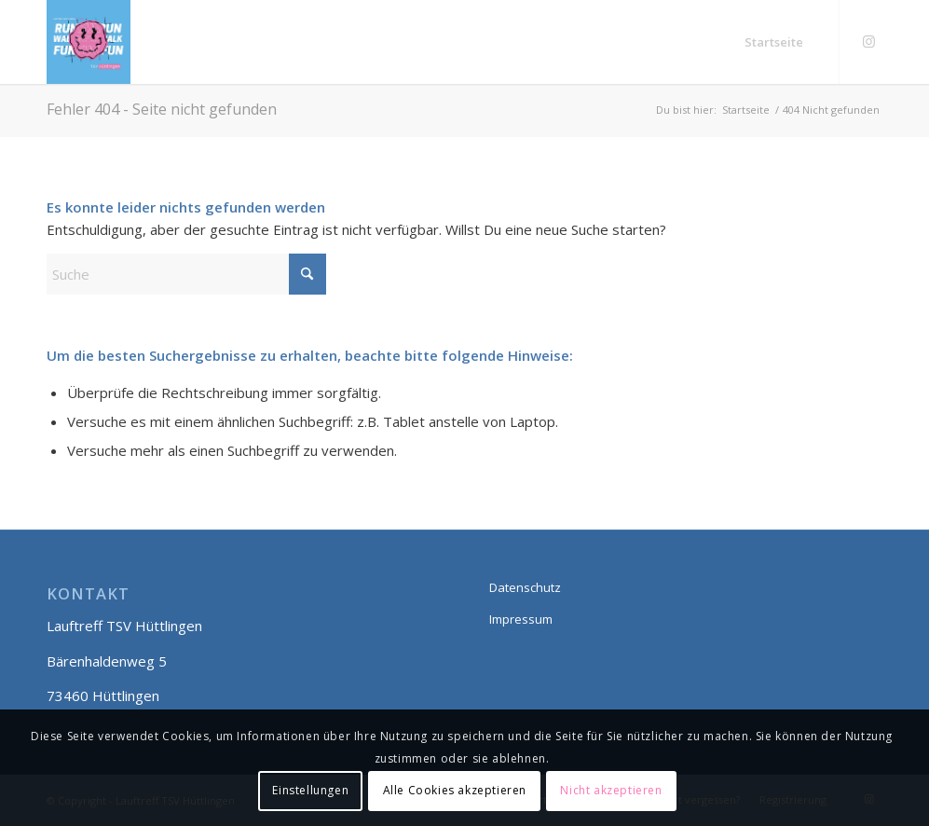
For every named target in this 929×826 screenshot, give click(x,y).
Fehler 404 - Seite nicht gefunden (162, 109)
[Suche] (186, 274)
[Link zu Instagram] (868, 41)
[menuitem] (773, 42)
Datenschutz (525, 587)
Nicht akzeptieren (611, 790)
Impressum (521, 619)
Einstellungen (310, 790)
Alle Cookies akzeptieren (454, 790)
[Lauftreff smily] (88, 42)
